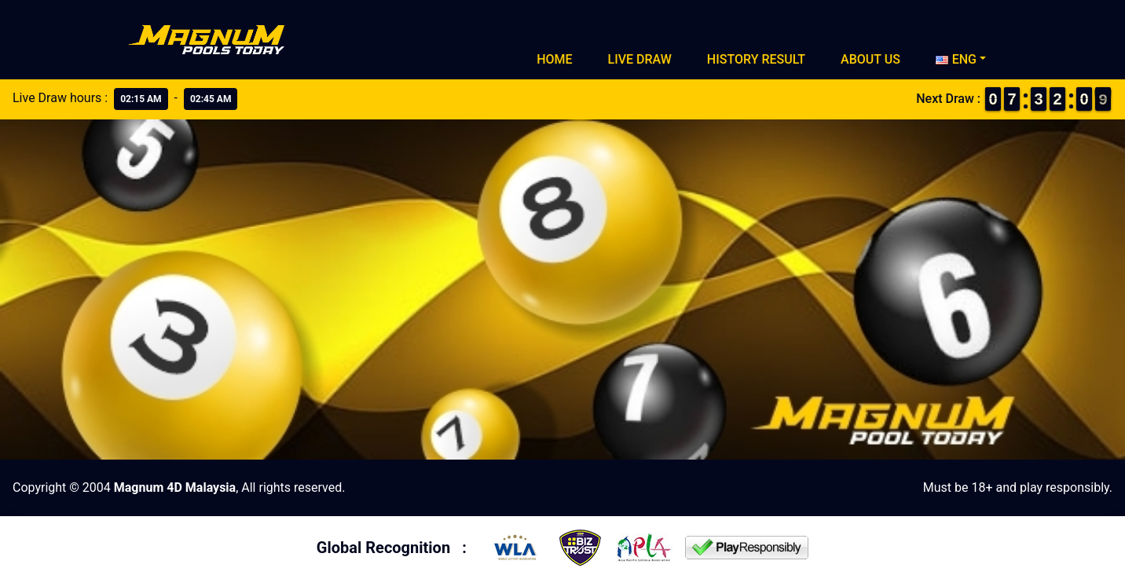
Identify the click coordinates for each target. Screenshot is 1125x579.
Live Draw (640, 59)
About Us (870, 59)
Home (554, 59)
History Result (756, 59)
